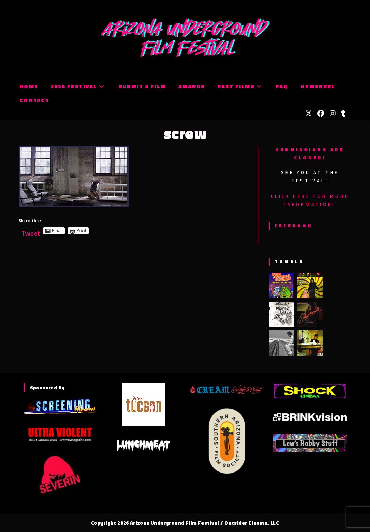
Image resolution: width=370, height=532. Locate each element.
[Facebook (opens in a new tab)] (321, 113)
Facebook (293, 225)
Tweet (30, 231)
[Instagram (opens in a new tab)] (332, 113)
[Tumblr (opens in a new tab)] (343, 113)
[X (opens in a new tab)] (308, 113)
